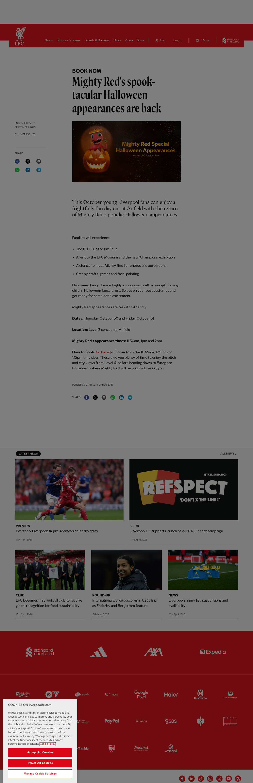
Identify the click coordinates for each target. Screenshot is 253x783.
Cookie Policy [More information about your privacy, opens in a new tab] (47, 754)
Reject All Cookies (40, 774)
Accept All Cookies (40, 763)
